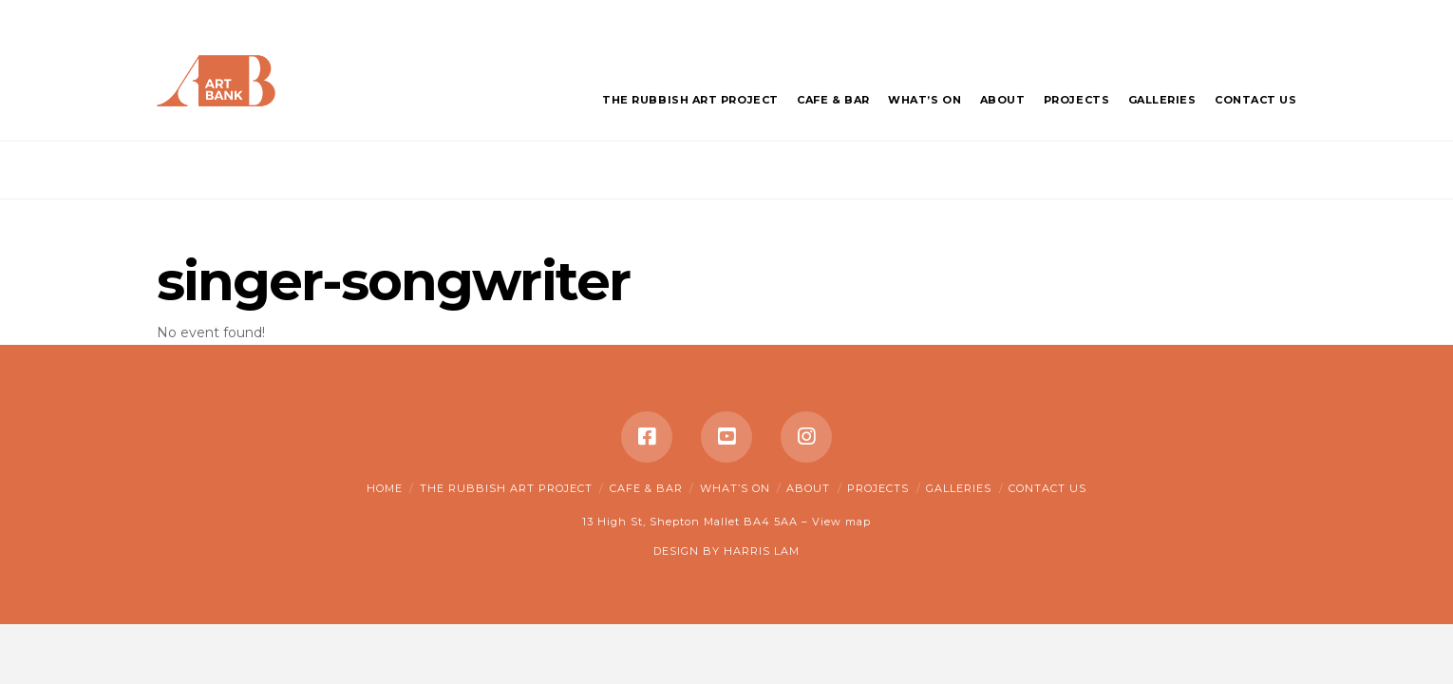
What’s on (735, 488)
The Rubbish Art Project (506, 488)
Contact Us (1047, 488)
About (808, 488)
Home (385, 488)
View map (841, 521)
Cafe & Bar (646, 488)
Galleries (958, 488)
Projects (878, 488)
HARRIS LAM (762, 551)
